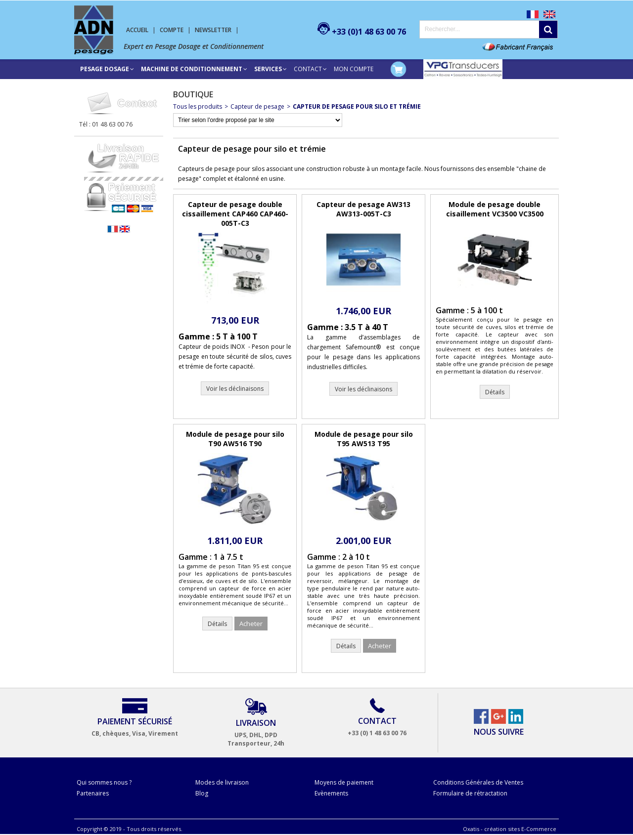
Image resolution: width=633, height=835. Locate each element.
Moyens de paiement (344, 782)
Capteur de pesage (257, 106)
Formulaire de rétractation (470, 793)
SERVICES (268, 69)
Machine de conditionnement (191, 69)
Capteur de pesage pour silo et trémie (357, 106)
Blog (201, 793)
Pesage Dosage (104, 69)
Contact (308, 69)
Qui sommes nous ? (104, 782)
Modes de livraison (222, 782)
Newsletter (213, 30)
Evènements (331, 793)
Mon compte (353, 69)
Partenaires (93, 793)
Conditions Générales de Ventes (478, 782)
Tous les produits (197, 106)
